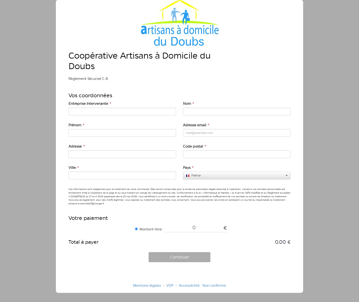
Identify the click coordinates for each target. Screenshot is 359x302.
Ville (73, 167)
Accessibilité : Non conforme (202, 285)
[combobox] (237, 175)
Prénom (76, 125)
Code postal (194, 146)
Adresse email (196, 125)
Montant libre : (149, 229)
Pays (188, 167)
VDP (170, 285)
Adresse (76, 146)
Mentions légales (147, 285)
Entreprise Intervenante (89, 103)
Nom (188, 103)
